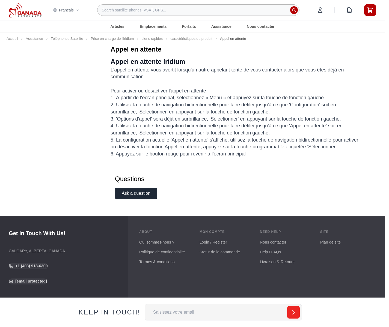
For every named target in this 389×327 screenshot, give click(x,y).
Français (66, 10)
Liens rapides (152, 39)
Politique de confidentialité (162, 252)
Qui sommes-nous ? (156, 242)
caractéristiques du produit (191, 39)
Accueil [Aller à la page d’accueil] (12, 39)
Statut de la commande (220, 252)
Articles (117, 26)
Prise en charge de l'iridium (112, 39)
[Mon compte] (320, 10)
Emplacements (153, 26)
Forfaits (189, 26)
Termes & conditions (157, 262)
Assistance (221, 26)
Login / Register (213, 242)
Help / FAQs (270, 252)
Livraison (268, 262)
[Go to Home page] (25, 10)
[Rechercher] (294, 10)
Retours (287, 262)
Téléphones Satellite (67, 39)
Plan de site (330, 242)
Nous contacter (261, 26)
